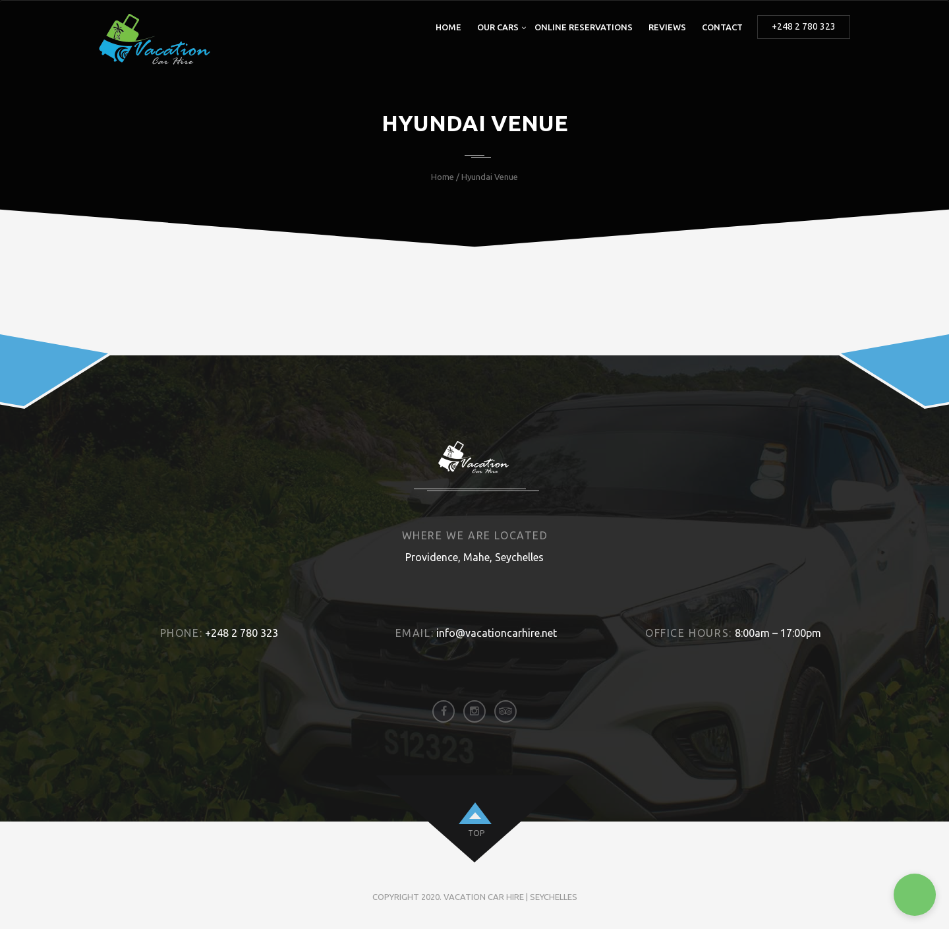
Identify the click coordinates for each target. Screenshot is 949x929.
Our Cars (498, 27)
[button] (915, 895)
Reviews (667, 27)
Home (448, 27)
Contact (722, 27)
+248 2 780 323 (804, 26)
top (476, 833)
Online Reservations (583, 27)
